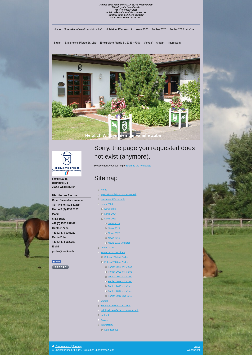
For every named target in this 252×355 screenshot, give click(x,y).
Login (197, 346)
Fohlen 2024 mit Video (116, 257)
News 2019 (114, 238)
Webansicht (193, 350)
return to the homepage (138, 165)
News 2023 (110, 218)
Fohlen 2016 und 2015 (120, 295)
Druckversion (61, 346)
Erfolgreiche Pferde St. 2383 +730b (120, 310)
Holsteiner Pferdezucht (113, 199)
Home (104, 189)
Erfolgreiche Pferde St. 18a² (115, 305)
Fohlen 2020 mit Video (120, 276)
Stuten (104, 300)
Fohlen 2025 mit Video (113, 252)
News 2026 (107, 204)
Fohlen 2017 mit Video (120, 291)
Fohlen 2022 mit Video (120, 266)
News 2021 (114, 228)
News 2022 (114, 223)
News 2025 (110, 209)
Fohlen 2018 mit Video (120, 286)
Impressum (107, 324)
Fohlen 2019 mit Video (120, 281)
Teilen (56, 262)
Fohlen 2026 (107, 247)
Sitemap (76, 346)
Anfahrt (104, 320)
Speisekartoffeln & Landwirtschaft (118, 194)
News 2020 (114, 233)
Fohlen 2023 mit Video (116, 262)
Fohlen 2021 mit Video (120, 271)
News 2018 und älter (119, 242)
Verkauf (105, 315)
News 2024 (110, 213)
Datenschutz (111, 329)
